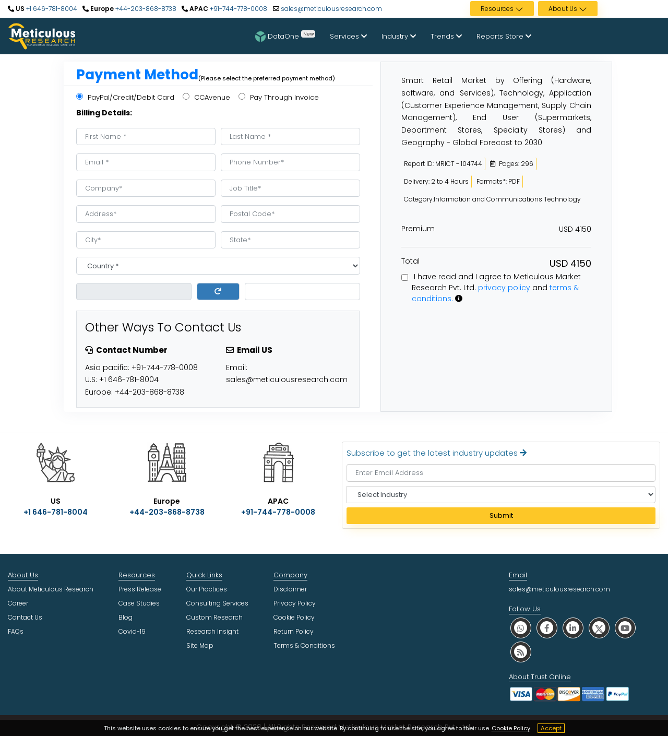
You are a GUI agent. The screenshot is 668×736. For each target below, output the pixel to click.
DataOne (285, 36)
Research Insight (212, 631)
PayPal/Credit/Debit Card (125, 97)
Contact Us (25, 617)
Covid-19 (132, 631)
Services (348, 36)
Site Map (199, 645)
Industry (398, 36)
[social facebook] (547, 627)
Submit (501, 515)
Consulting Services (217, 603)
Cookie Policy (511, 728)
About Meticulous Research (50, 589)
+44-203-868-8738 (145, 8)
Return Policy (293, 631)
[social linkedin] (573, 627)
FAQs (15, 631)
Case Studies (139, 603)
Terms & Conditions (304, 645)
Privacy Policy (294, 603)
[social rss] (521, 651)
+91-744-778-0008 (237, 8)
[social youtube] (625, 627)
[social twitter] (599, 627)
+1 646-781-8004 (51, 8)
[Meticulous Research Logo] (42, 35)
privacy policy (504, 287)
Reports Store (503, 36)
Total (410, 261)
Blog (125, 617)
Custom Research (214, 617)
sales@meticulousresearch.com (331, 8)
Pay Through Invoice (278, 97)
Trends (446, 36)
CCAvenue (206, 97)
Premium (418, 228)
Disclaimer (290, 589)
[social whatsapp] (521, 627)
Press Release (139, 589)
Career (18, 603)
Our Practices (206, 589)
